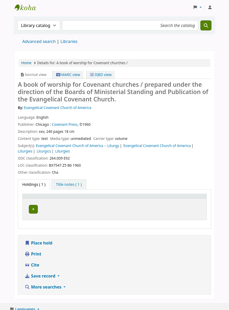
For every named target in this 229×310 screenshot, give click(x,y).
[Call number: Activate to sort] (131, 198)
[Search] (205, 25)
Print (33, 249)
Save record (40, 271)
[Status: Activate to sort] (167, 198)
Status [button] (161, 198)
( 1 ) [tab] (33, 184)
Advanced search (39, 41)
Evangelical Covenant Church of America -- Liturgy (77, 145)
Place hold (38, 238)
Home (26, 62)
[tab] (68, 184)
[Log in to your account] (209, 7)
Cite (32, 260)
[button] (197, 7)
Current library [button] (78, 198)
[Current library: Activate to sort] (86, 198)
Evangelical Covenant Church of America (157, 145)
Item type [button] (34, 198)
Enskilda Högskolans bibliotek (28, 7)
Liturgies (25, 151)
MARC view (68, 74)
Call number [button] (124, 198)
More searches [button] (43, 282)
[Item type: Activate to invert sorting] (42, 198)
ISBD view (100, 74)
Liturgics (44, 151)
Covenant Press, (65, 124)
